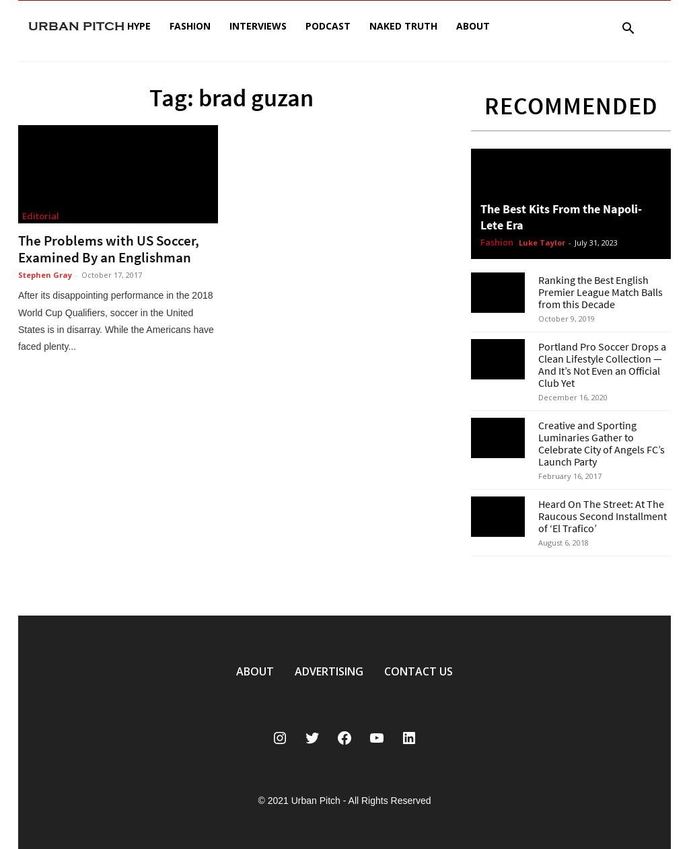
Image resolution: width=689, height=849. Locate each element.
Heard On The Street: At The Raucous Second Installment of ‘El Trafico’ (602, 516)
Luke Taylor (542, 242)
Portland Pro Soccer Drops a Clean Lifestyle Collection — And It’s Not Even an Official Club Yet (602, 365)
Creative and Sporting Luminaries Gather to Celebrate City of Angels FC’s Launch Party (601, 443)
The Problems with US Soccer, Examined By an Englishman (108, 248)
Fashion (190, 26)
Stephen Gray (45, 275)
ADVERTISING (329, 671)
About (473, 26)
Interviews (258, 26)
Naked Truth (403, 26)
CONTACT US (418, 671)
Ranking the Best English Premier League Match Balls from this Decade (600, 292)
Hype (139, 26)
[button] (628, 30)
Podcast (328, 26)
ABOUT (255, 671)
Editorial (40, 216)
